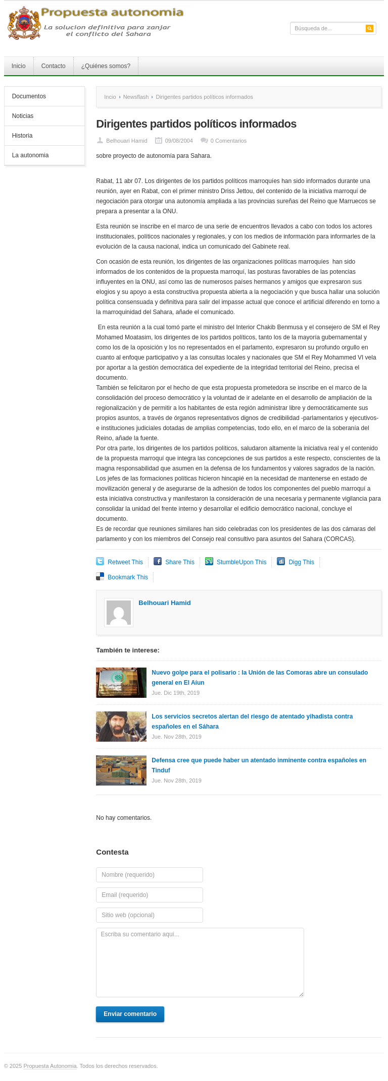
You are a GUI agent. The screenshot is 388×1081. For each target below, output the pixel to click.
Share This (180, 562)
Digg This (301, 562)
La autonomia (30, 155)
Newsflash (136, 97)
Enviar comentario (130, 1013)
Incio (110, 97)
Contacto (53, 66)
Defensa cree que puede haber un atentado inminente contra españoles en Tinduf (259, 765)
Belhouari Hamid (126, 141)
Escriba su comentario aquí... (200, 962)
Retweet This (125, 562)
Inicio (19, 66)
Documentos (29, 96)
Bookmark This (128, 577)
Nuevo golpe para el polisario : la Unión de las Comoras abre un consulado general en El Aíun (260, 677)
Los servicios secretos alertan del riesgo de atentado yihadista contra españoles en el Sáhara (252, 721)
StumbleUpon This (242, 562)
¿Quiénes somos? (105, 66)
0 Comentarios (229, 141)
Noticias (23, 115)
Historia (22, 135)
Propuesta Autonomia (49, 1066)
